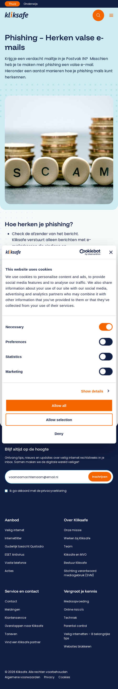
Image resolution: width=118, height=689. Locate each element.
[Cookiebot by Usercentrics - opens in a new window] (79, 252)
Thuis (12, 4)
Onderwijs (31, 4)
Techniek (70, 618)
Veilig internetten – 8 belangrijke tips (87, 636)
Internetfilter (13, 538)
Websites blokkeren (77, 646)
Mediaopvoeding (76, 601)
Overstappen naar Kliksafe (24, 626)
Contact (11, 601)
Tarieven (11, 634)
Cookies (64, 677)
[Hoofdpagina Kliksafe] (16, 15)
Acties (9, 571)
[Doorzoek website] (98, 15)
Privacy (49, 677)
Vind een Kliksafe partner (22, 642)
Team (68, 546)
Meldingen (12, 609)
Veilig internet (14, 530)
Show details (92, 391)
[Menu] (111, 15)
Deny (59, 434)
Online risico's (74, 609)
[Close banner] (110, 252)
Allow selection (59, 419)
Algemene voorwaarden (22, 677)
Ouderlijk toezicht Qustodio (24, 546)
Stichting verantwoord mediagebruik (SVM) (80, 573)
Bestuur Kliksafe (75, 563)
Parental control (75, 626)
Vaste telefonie (15, 563)
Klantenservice (15, 618)
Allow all (59, 406)
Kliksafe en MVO (75, 554)
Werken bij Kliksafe (77, 538)
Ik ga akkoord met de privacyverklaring (38, 491)
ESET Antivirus (14, 554)
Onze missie (72, 530)
